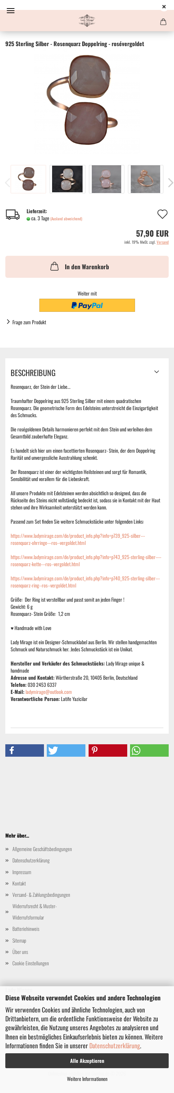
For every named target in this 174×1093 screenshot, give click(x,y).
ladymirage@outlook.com (49, 691)
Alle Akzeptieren (87, 1060)
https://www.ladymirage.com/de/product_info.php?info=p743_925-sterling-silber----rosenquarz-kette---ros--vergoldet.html (86, 560)
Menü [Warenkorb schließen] (11, 10)
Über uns (20, 951)
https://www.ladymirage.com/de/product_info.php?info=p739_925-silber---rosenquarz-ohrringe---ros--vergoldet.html (78, 539)
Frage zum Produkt (29, 322)
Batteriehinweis (25, 928)
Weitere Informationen (87, 1078)
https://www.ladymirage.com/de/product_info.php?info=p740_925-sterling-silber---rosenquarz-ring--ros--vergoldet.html (85, 581)
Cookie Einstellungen (30, 963)
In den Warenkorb (79, 266)
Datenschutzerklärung (114, 1045)
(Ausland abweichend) (66, 218)
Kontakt (19, 883)
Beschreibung (33, 372)
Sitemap (19, 940)
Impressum (21, 872)
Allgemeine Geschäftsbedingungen (42, 848)
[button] (24, 750)
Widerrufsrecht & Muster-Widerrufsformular (34, 911)
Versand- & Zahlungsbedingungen (41, 894)
